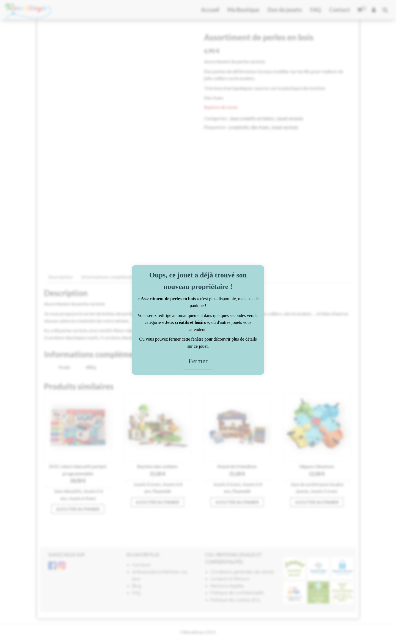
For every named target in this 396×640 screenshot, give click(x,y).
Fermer (197, 360)
